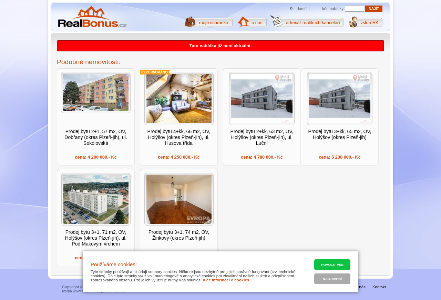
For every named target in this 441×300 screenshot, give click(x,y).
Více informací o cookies (226, 280)
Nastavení (332, 279)
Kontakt (379, 287)
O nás (360, 287)
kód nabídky (332, 9)
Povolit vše (332, 265)
